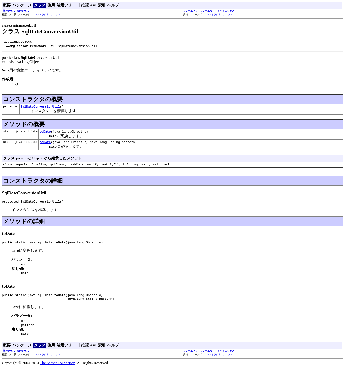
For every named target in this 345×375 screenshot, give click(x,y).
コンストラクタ (40, 14)
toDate (45, 133)
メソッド (55, 14)
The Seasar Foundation (57, 371)
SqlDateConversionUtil (40, 108)
